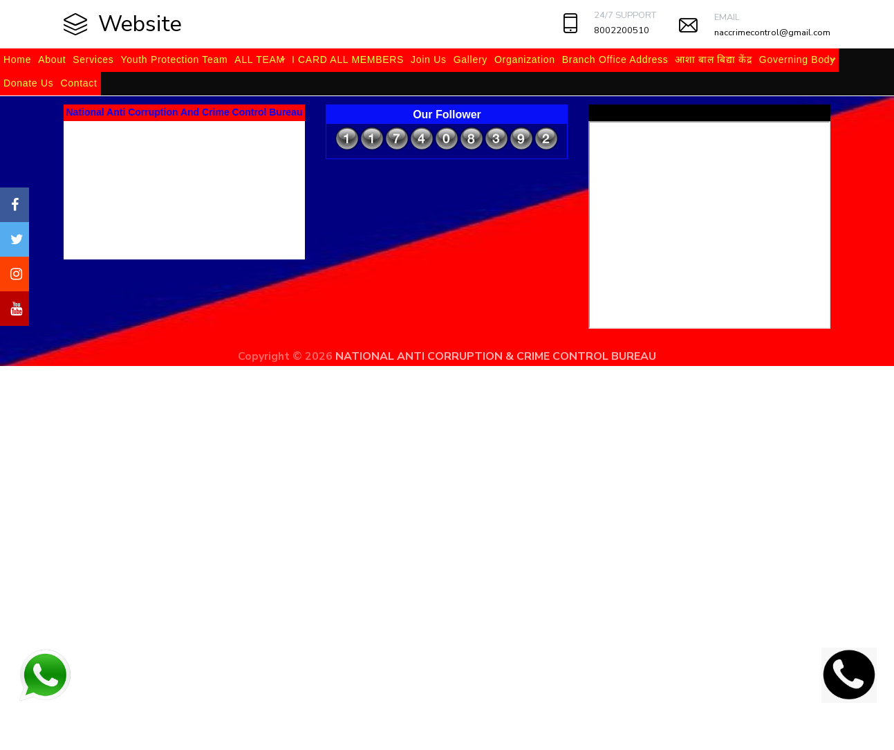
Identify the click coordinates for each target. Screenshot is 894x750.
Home (17, 59)
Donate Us (28, 83)
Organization (524, 59)
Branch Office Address (615, 59)
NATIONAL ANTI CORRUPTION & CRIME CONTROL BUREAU (495, 356)
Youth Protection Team (174, 59)
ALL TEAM (259, 59)
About (52, 59)
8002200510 (621, 30)
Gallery (470, 59)
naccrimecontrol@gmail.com (772, 32)
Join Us (429, 59)
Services (93, 59)
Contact (78, 83)
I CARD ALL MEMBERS (348, 59)
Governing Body (797, 59)
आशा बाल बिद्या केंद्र (713, 59)
